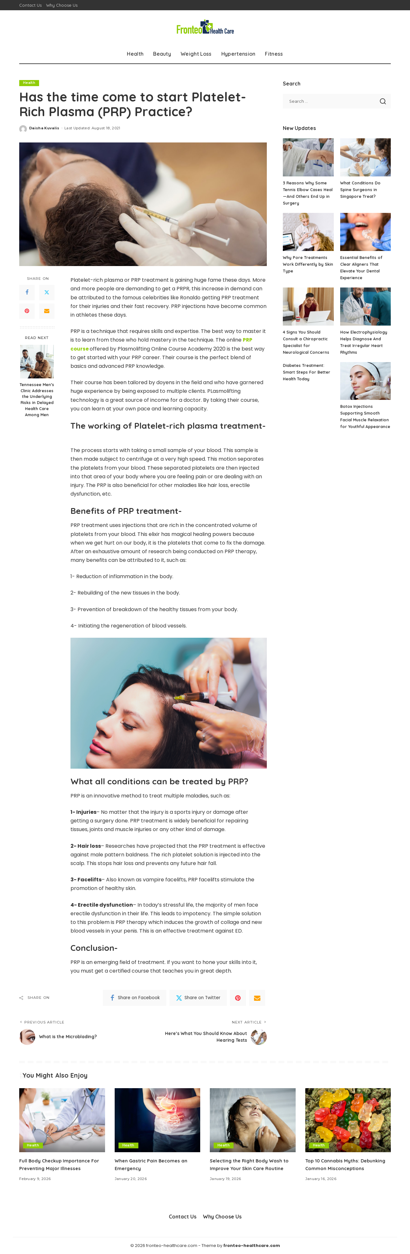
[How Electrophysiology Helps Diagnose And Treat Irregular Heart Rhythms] (365, 306)
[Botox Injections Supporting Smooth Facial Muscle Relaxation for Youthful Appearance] (365, 381)
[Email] (46, 311)
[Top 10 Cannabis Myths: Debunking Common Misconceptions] (348, 1120)
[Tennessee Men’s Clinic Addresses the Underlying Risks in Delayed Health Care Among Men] (37, 361)
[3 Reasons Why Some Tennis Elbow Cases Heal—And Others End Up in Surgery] (308, 157)
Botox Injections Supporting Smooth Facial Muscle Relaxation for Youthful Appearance (364, 420)
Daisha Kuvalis (44, 128)
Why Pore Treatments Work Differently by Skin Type (308, 264)
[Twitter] (46, 292)
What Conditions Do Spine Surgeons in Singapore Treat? (360, 189)
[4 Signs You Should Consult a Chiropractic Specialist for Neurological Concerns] (308, 306)
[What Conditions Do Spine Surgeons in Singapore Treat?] (365, 157)
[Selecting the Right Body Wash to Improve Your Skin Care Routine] (253, 1120)
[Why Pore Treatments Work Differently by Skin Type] (308, 232)
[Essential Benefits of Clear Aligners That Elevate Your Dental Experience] (365, 232)
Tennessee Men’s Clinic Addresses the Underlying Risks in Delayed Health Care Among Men (37, 399)
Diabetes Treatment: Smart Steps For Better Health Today (307, 372)
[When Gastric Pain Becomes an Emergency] (158, 1120)
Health (29, 83)
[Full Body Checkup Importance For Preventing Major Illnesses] (62, 1120)
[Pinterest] (27, 311)
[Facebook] (27, 292)
